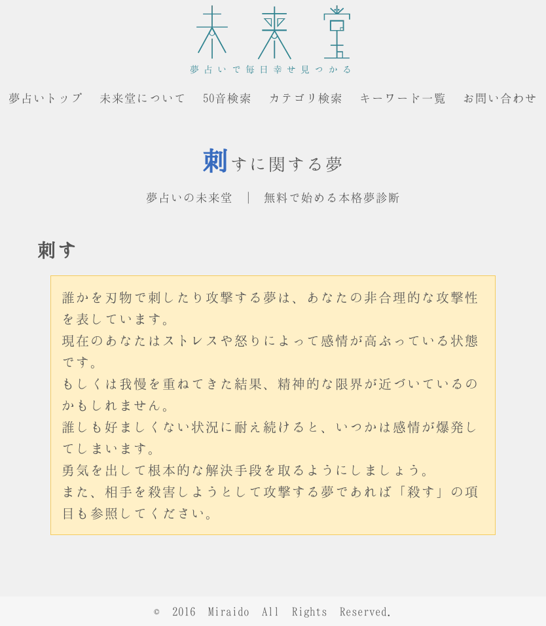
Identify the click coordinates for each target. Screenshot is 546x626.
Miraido (228, 611)
